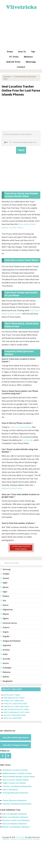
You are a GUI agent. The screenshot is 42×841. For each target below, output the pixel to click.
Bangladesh (7, 681)
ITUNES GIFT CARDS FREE (13, 701)
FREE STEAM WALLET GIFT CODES (16, 712)
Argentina (6, 645)
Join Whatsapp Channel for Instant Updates (21, 547)
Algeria (5, 618)
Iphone (4, 587)
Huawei (5, 578)
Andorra (5, 627)
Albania (5, 614)
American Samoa (9, 623)
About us (6, 839)
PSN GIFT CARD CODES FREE (14, 715)
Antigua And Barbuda (10, 641)
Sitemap (36, 839)
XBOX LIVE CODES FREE (12, 718)
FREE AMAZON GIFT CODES (14, 698)
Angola (5, 632)
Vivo (3, 600)
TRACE (21, 150)
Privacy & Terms (26, 839)
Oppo (4, 591)
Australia (5, 658)
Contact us (14, 839)
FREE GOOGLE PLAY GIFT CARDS (16, 709)
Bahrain (5, 676)
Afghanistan (7, 609)
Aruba (4, 654)
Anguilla (5, 636)
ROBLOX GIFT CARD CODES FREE (16, 706)
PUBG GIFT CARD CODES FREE (15, 703)
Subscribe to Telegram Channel (15, 745)
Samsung (5, 569)
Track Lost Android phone (20, 427)
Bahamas (6, 672)
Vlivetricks (21, 6)
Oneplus (5, 573)
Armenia (5, 649)
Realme (5, 596)
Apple (4, 582)
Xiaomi (4, 605)
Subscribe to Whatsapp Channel (15, 737)
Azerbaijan (6, 667)
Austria (5, 663)
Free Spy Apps (27, 440)
